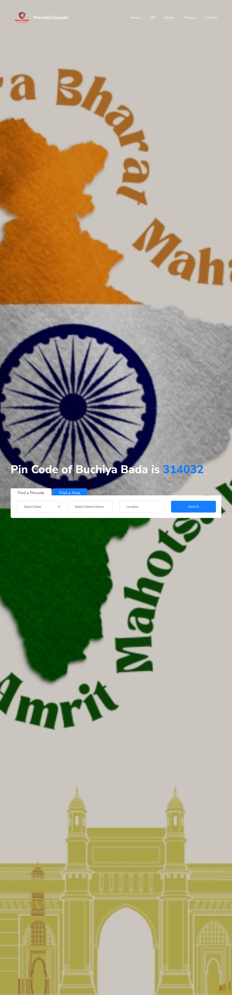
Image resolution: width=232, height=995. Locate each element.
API (152, 17)
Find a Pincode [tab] (31, 493)
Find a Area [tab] (69, 493)
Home (135, 17)
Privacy (189, 17)
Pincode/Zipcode (50, 17)
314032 (183, 469)
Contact (210, 17)
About (169, 17)
